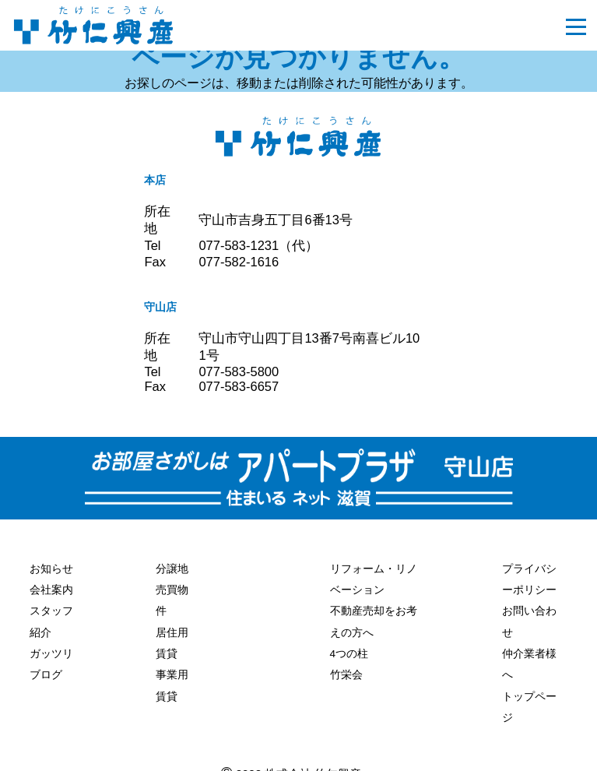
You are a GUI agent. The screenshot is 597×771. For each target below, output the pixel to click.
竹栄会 (346, 667)
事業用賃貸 (172, 677)
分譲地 (172, 568)
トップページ (529, 697)
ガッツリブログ (51, 658)
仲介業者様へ (529, 657)
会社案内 (51, 588)
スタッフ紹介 (51, 618)
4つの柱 (349, 647)
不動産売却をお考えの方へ (373, 617)
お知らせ (51, 568)
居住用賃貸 (172, 637)
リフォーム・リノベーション (373, 577)
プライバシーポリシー (529, 577)
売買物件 (172, 598)
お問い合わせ (529, 617)
